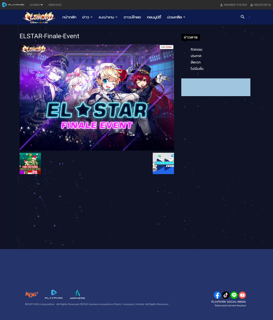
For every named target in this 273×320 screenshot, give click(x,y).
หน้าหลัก (69, 17)
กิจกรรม (196, 49)
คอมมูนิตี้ (154, 17)
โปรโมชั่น (197, 68)
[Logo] (41, 17)
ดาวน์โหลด (132, 17)
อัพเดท (196, 62)
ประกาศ (196, 55)
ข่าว (87, 17)
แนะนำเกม (108, 17)
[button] (244, 17)
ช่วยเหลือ (176, 17)
